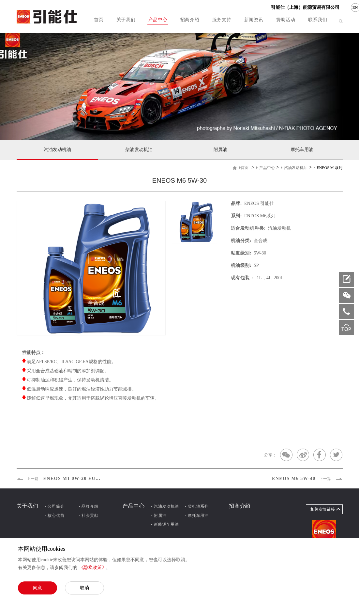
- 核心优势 (55, 515)
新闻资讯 (253, 19)
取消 (84, 587)
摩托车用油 (302, 149)
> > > (290, 167)
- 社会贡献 (88, 515)
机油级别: (241, 265)
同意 (37, 587)
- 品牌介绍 (88, 506)
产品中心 (158, 19)
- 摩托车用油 (197, 515)
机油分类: (241, 240)
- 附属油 (158, 515)
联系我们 (317, 19)
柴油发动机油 (139, 149)
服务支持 (222, 19)
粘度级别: (241, 253)
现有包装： (243, 277)
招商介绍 (190, 19)
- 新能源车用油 (165, 524)
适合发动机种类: (248, 228)
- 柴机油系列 (197, 506)
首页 (98, 19)
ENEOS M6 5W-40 (307, 478)
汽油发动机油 (57, 149)
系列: (236, 215)
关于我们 (126, 19)
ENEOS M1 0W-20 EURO (59, 478)
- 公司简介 (55, 506)
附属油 (220, 149)
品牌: (236, 203)
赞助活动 (285, 19)
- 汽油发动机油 (165, 506)
